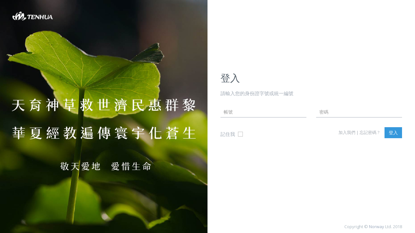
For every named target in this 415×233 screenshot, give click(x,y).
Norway (376, 226)
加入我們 (346, 132)
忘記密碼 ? (369, 132)
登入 (393, 132)
